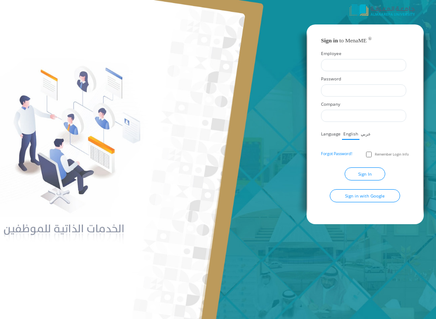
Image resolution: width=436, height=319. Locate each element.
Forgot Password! (336, 153)
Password (331, 79)
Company (330, 104)
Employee (331, 53)
